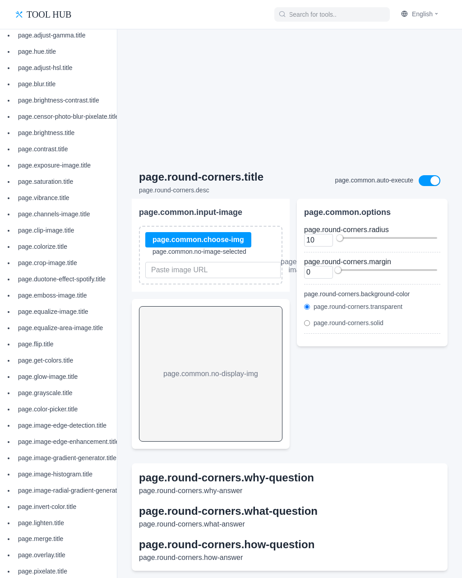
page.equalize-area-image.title (60, 327)
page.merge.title (40, 538)
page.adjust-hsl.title (45, 67)
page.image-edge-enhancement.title (68, 441)
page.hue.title (37, 51)
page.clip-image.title (46, 230)
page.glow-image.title (48, 376)
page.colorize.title (42, 246)
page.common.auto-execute (374, 180)
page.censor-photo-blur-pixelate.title (68, 116)
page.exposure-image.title (54, 165)
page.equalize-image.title (53, 311)
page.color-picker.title (48, 409)
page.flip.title (36, 344)
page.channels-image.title (54, 214)
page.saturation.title (45, 181)
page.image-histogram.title (55, 474)
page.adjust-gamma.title (51, 35)
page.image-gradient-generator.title (67, 457)
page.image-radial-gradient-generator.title (76, 490)
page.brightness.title (46, 132)
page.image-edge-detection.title (62, 425)
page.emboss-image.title (52, 295)
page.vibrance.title (43, 197)
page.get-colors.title (45, 360)
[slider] (340, 238)
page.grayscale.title (45, 392)
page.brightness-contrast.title (58, 100)
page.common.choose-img (198, 239)
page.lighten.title (41, 523)
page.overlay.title (41, 555)
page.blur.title (36, 84)
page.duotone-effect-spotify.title (62, 279)
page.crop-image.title (47, 262)
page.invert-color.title (47, 506)
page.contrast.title (43, 149)
